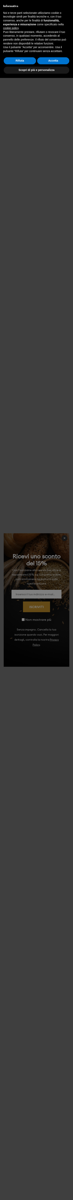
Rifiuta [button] (20, 60)
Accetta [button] (53, 60)
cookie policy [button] (10, 28)
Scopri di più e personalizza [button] (36, 70)
